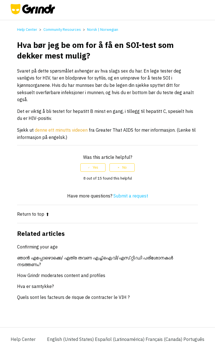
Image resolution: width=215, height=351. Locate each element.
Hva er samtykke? (35, 286)
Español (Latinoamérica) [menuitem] (120, 339)
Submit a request (130, 196)
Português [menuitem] (193, 339)
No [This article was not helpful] (124, 167)
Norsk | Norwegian (102, 29)
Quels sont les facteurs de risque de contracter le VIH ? (73, 297)
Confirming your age (37, 247)
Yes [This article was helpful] (95, 167)
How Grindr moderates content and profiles (61, 275)
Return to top (33, 214)
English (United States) (71, 339)
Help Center (27, 29)
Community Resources (62, 29)
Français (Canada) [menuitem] (164, 339)
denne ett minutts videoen (61, 130)
